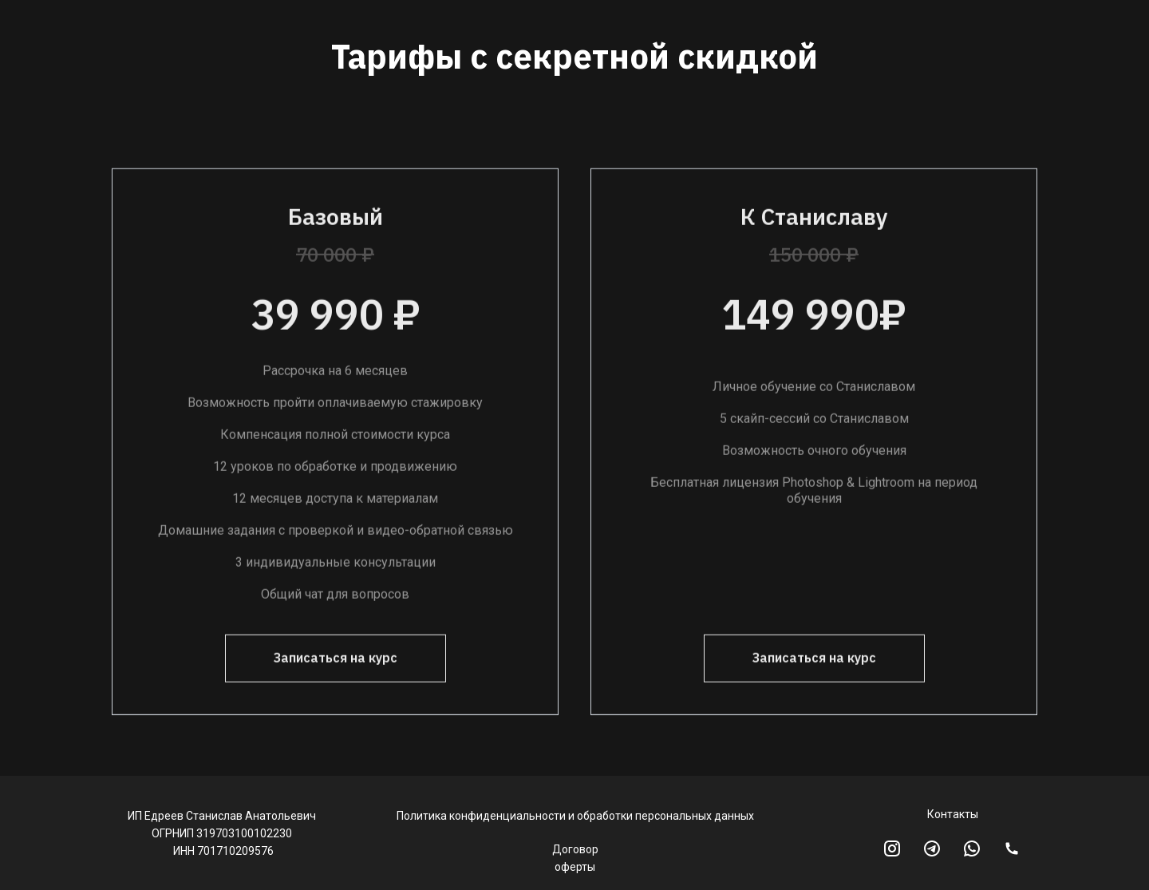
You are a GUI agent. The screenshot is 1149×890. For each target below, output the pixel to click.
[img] (1012, 848)
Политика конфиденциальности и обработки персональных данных (575, 815)
